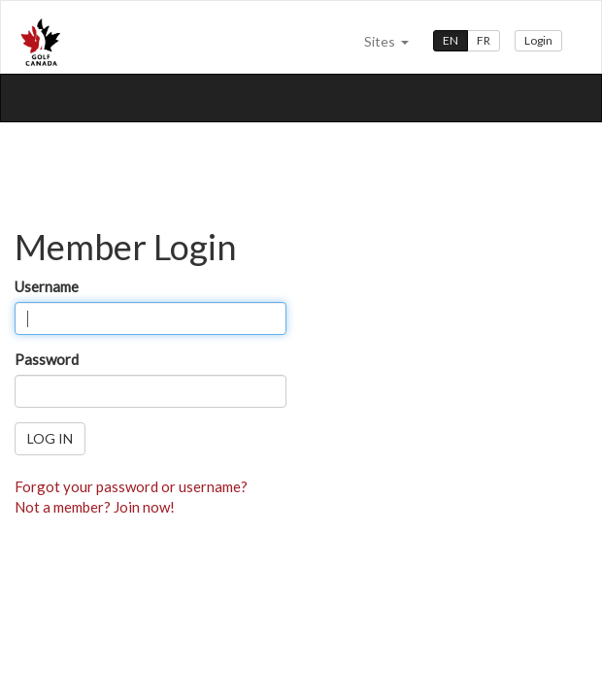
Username (47, 286)
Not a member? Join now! (95, 507)
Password (47, 359)
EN (450, 40)
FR (483, 40)
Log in (50, 438)
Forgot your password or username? (131, 486)
